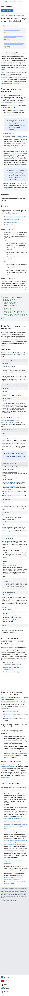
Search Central (16, 2)
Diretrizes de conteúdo (10, 222)
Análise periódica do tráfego (12, 672)
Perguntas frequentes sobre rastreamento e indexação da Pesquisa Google (13, 877)
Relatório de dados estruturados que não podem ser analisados (16, 826)
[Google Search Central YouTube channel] (14, 981)
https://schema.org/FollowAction (11, 482)
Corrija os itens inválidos (11, 711)
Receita (17, 77)
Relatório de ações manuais (15, 842)
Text (3, 436)
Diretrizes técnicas (9, 225)
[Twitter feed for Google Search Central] (14, 992)
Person (4, 366)
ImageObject (9, 538)
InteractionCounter (8, 469)
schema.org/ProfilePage (16, 354)
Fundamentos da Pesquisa (11, 219)
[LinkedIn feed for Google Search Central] (14, 977)
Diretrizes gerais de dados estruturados (15, 217)
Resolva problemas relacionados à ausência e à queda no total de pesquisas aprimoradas (15, 861)
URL (3, 538)
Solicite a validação (9, 718)
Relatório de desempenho (8, 766)
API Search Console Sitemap (13, 189)
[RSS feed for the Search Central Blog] (14, 984)
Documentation (6, 6)
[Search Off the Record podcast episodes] (14, 988)
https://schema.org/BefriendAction (12, 620)
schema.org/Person (9, 420)
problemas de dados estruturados (17, 840)
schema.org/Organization (8, 422)
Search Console (7, 10)
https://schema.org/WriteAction (11, 491)
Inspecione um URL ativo (11, 714)
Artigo (11, 77)
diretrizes (11, 133)
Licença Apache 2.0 (18, 893)
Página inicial (4, 15)
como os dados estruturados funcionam (12, 102)
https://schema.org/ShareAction (11, 495)
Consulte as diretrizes (10, 844)
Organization (11, 366)
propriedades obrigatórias (18, 110)
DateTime (4, 391)
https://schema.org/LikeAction (10, 486)
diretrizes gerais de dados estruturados (15, 818)
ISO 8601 (18, 395)
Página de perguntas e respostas (10, 83)
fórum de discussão (19, 81)
